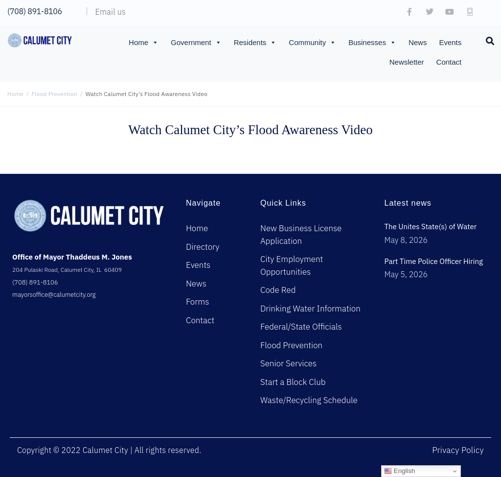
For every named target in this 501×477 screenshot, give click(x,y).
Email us (110, 12)
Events (450, 42)
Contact (449, 62)
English (399, 471)
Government (196, 42)
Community (312, 42)
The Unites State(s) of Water (430, 226)
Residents (255, 42)
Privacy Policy (458, 450)
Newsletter (406, 62)
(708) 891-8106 (34, 11)
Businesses (372, 42)
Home (144, 42)
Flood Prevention (55, 93)
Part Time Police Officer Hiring (433, 261)
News (418, 42)
